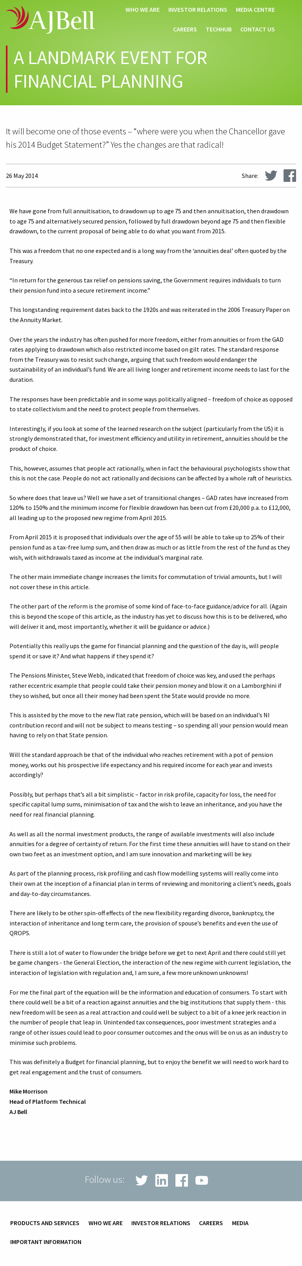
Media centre (255, 9)
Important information (45, 1242)
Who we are (142, 9)
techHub (219, 29)
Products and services (44, 1223)
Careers (185, 29)
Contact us (257, 29)
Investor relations (197, 9)
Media (240, 1223)
